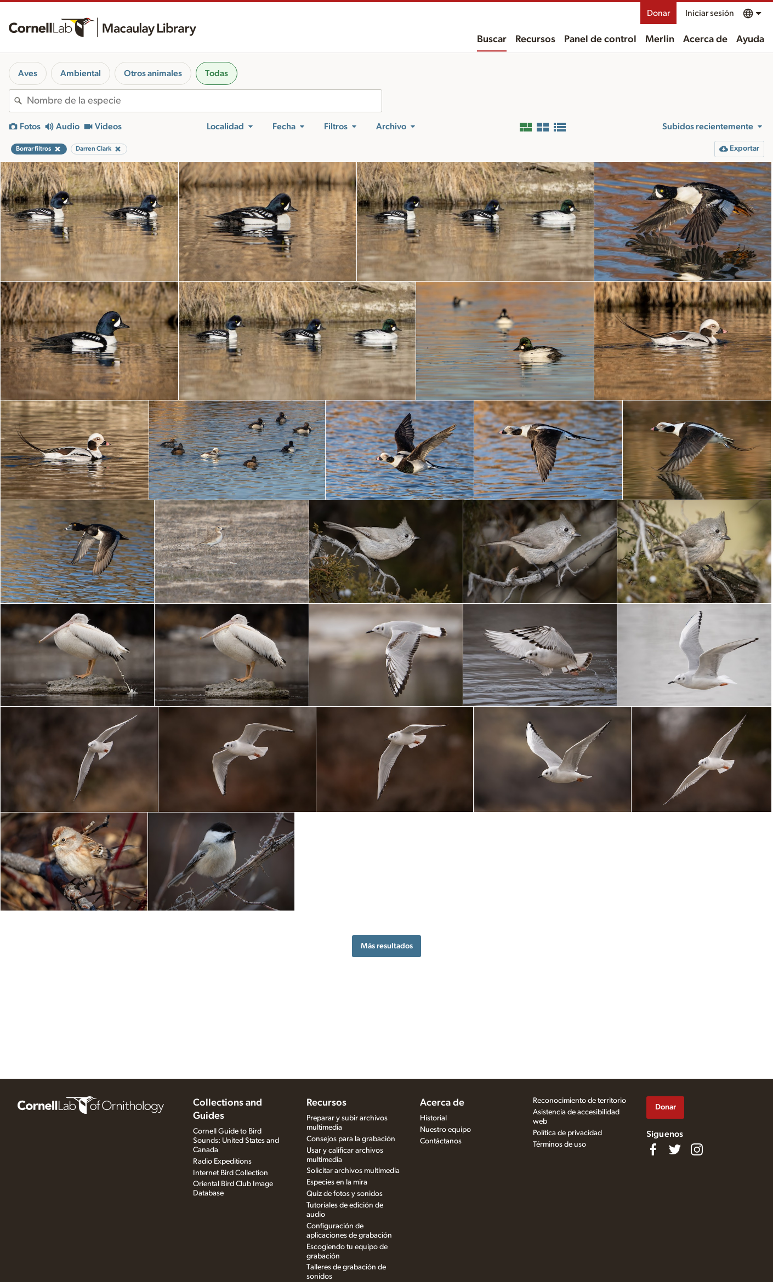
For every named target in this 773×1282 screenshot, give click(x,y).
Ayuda (750, 39)
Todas (216, 73)
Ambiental (80, 73)
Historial (433, 1118)
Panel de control (600, 39)
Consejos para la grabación (350, 1139)
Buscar (492, 39)
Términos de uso (559, 1144)
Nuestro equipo (445, 1130)
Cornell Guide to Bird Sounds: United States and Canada (236, 1141)
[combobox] (204, 101)
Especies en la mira (336, 1182)
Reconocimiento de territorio (579, 1100)
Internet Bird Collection (230, 1173)
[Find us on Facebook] (653, 1149)
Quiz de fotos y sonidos (344, 1194)
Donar (658, 13)
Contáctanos (441, 1141)
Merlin (659, 39)
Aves (27, 73)
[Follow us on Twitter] (674, 1149)
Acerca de (705, 39)
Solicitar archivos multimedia (353, 1171)
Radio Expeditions (222, 1161)
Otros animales (153, 73)
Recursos (535, 39)
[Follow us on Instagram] (696, 1149)
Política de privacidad (567, 1133)
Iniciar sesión (709, 13)
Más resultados (387, 946)
